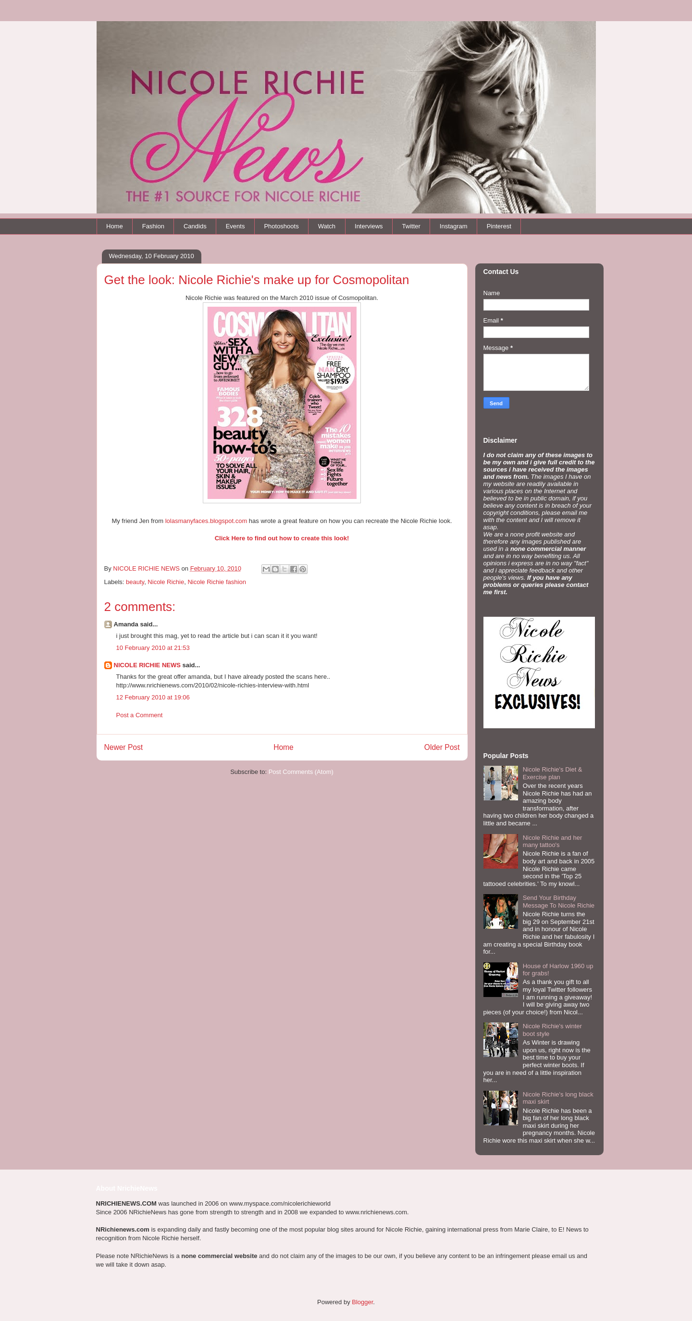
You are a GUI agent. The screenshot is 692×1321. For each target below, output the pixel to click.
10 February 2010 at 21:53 (153, 647)
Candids (195, 226)
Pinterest (499, 226)
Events (235, 226)
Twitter (411, 226)
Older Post (442, 747)
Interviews (369, 226)
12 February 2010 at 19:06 (153, 697)
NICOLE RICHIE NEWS (147, 665)
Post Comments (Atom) (301, 771)
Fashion (153, 226)
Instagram (454, 226)
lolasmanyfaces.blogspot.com (206, 520)
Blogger (362, 1302)
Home (114, 226)
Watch (326, 226)
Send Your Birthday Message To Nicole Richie (558, 901)
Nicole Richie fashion (216, 582)
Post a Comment (139, 715)
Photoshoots (281, 226)
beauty (135, 582)
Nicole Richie (166, 582)
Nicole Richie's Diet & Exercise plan (552, 773)
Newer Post (123, 747)
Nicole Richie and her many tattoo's (552, 841)
